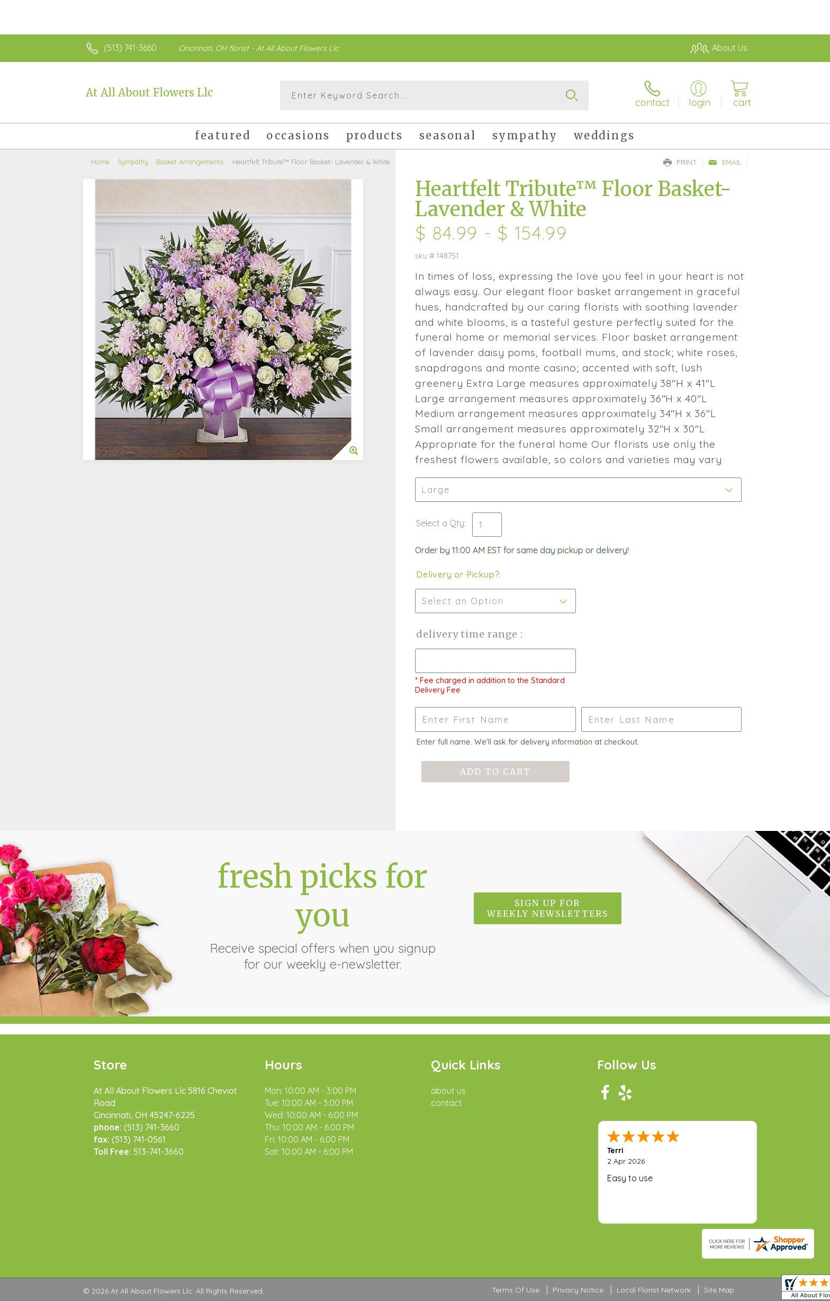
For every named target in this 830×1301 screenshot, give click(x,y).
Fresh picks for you (322, 914)
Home (100, 161)
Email (725, 162)
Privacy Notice (578, 1290)
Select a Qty (440, 523)
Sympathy (133, 161)
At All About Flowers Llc (149, 92)
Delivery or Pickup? (457, 574)
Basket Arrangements (189, 161)
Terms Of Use (515, 1290)
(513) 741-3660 (130, 47)
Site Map (719, 1290)
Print (680, 162)
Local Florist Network (654, 1290)
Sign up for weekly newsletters (547, 908)
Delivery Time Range (468, 634)
